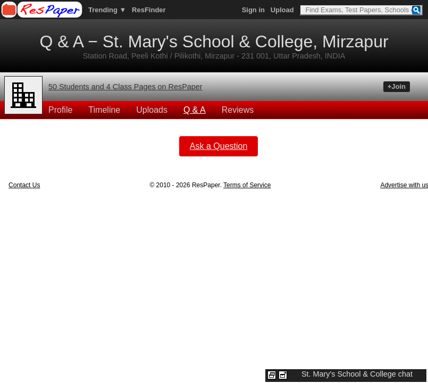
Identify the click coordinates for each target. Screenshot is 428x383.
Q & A (194, 109)
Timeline (104, 109)
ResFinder (149, 10)
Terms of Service (247, 185)
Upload (282, 10)
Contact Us (24, 185)
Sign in (253, 10)
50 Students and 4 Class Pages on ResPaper (125, 86)
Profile (60, 109)
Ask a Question (219, 146)
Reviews (238, 109)
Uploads (151, 109)
